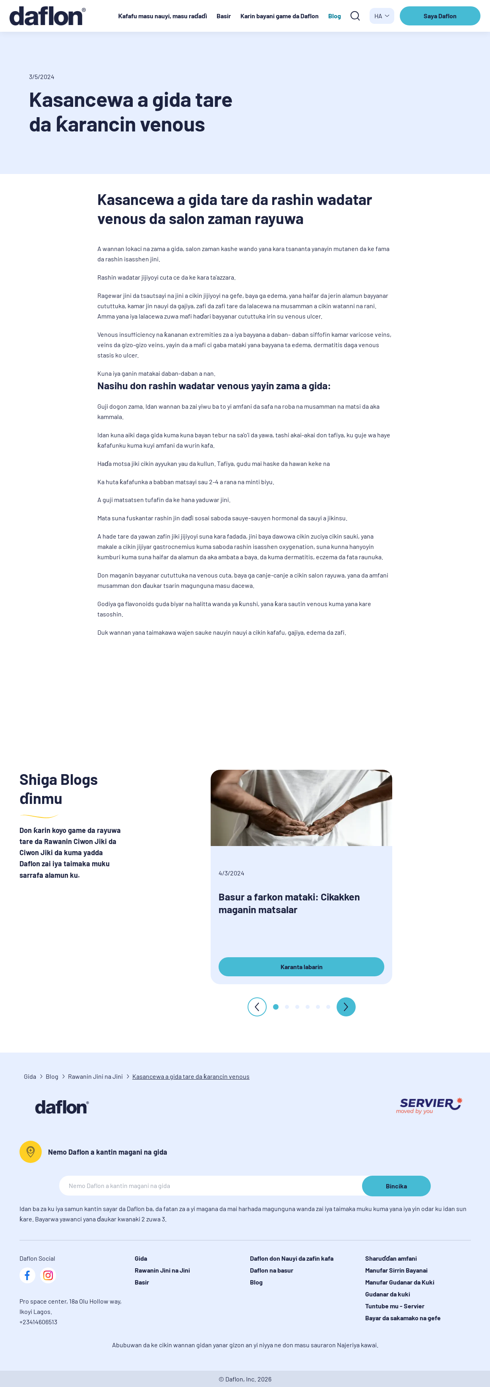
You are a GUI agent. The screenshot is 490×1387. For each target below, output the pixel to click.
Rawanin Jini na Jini (95, 1076)
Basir (224, 15)
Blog (334, 15)
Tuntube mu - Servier (394, 1306)
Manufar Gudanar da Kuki (399, 1282)
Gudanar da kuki (387, 1294)
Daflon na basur (271, 1270)
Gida (30, 1076)
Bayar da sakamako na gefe (403, 1317)
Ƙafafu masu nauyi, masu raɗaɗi (162, 15)
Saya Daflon (441, 18)
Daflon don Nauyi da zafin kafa (291, 1258)
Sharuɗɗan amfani (391, 1258)
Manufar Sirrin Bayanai (396, 1270)
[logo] (52, 16)
